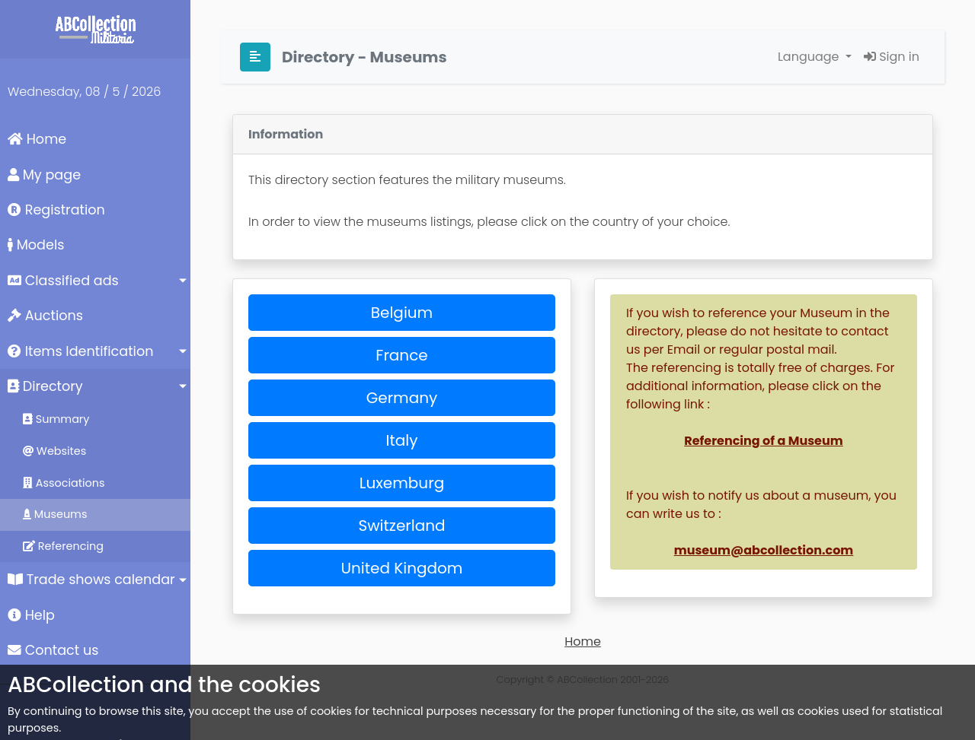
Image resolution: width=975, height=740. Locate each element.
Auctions (45, 315)
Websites (54, 451)
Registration (56, 210)
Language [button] (810, 56)
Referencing (63, 546)
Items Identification (80, 351)
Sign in (891, 56)
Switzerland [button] (401, 525)
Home (37, 139)
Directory (45, 386)
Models (36, 245)
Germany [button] (402, 397)
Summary (56, 419)
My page (44, 175)
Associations (64, 483)
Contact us (53, 650)
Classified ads (63, 281)
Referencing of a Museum (763, 440)
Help (31, 615)
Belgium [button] (402, 312)
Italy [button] (402, 440)
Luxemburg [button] (402, 483)
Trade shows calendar (91, 579)
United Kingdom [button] (402, 568)
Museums (55, 514)
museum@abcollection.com (764, 550)
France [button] (401, 355)
